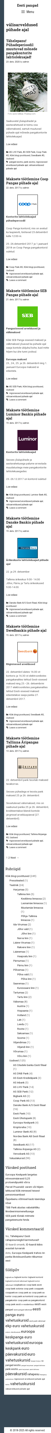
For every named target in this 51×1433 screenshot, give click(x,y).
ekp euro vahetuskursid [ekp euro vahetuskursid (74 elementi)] (24, 1326)
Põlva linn (26, 978)
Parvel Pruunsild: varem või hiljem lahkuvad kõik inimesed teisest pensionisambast (24, 1190)
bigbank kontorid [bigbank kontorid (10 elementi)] (35, 1277)
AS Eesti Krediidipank (25, 1078)
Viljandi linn (23, 1047)
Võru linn (22, 1056)
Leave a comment (17, 280)
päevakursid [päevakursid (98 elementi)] (16, 1374)
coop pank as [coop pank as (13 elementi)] (24, 1292)
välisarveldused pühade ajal (19, 277)
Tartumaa (18, 992)
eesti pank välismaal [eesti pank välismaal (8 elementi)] (37, 1321)
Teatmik (13, 885)
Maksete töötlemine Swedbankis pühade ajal (26, 628)
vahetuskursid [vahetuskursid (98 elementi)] (22, 1383)
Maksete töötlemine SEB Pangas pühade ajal (26, 293)
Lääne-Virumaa (21, 942)
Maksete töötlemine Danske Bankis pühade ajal (25, 522)
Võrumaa (18, 1051)
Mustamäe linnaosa (32, 907)
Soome (21, 1037)
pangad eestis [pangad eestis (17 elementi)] (13, 1365)
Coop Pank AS (16, 267)
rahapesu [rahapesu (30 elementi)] (33, 1374)
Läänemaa (19, 951)
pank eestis (29, 162)
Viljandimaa (19, 1042)
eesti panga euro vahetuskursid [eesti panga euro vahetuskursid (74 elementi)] (23, 1315)
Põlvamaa (18, 969)
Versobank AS (21, 1153)
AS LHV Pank (15, 152)
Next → (14, 857)
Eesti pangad (27, 5)
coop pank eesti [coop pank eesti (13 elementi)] (13, 1304)
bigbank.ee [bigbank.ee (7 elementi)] (9, 1277)
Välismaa (18, 1001)
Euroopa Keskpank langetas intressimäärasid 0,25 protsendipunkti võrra (21, 1178)
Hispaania (22, 1010)
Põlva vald (23, 974)
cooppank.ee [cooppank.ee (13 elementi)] (11, 1292)
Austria (21, 1006)
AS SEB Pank (29, 152)
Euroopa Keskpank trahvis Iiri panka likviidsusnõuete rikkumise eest (25, 1256)
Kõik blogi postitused (20, 155)
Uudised (10, 158)
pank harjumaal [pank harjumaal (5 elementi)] (24, 1369)
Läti (19, 1019)
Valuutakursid (17, 1158)
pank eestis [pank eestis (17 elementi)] (11, 1369)
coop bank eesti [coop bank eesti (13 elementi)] (34, 1285)
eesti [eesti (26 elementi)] (38, 1304)
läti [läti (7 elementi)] (42, 1361)
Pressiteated (16, 880)
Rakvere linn (24, 947)
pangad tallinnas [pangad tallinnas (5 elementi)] (39, 1365)
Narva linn (22, 938)
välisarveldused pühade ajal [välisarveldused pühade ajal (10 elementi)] (17, 1389)
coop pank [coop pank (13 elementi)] (29, 1288)
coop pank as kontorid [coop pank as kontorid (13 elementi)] (22, 1296)
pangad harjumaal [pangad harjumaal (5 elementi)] (27, 1365)
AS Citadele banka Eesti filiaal (29, 1065)
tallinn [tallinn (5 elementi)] (7, 1384)
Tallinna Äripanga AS (24, 1149)
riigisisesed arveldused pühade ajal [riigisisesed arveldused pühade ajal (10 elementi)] (29, 1379)
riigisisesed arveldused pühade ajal (26, 273)
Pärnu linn (22, 965)
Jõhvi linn (26, 933)
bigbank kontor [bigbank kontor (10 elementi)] (21, 1277)
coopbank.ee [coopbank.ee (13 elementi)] (19, 1285)
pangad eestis (16, 162)
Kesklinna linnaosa (31, 898)
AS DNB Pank (21, 1073)
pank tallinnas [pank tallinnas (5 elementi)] (34, 1369)
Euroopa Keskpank (24, 1122)
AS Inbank (18, 1082)
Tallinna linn (23, 894)
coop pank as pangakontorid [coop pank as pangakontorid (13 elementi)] (31, 1300)
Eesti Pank (19, 1113)
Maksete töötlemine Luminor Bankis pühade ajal (26, 414)
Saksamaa (23, 1033)
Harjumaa (18, 889)
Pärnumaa (19, 960)
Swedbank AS (37, 155)
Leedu (20, 1024)
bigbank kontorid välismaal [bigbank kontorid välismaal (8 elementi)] (16, 1281)
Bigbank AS (19, 1096)
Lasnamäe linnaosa (32, 903)
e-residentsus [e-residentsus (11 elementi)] (27, 1304)
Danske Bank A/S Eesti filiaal (23, 603)
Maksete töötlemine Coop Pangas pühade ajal (27, 181)
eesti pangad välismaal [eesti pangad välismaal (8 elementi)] (23, 1310)
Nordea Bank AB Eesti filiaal (29, 1136)
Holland (21, 1015)
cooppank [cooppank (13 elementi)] (39, 1288)
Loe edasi (11, 144)
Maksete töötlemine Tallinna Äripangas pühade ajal (22, 742)
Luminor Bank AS (39, 494)
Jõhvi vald (23, 929)
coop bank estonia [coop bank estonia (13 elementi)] (14, 1288)
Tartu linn (22, 997)
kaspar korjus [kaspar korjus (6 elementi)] (36, 1361)
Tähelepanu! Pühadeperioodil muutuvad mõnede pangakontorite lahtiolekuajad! (21, 49)
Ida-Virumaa (20, 924)
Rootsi (20, 1028)
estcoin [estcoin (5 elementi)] (7, 1332)
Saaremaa (19, 983)
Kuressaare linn (26, 988)
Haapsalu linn (24, 956)
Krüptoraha (19, 1127)
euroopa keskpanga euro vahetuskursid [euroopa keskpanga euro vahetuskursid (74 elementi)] (20, 1337)
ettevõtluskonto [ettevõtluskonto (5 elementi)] (15, 1332)
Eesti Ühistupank (22, 1118)
